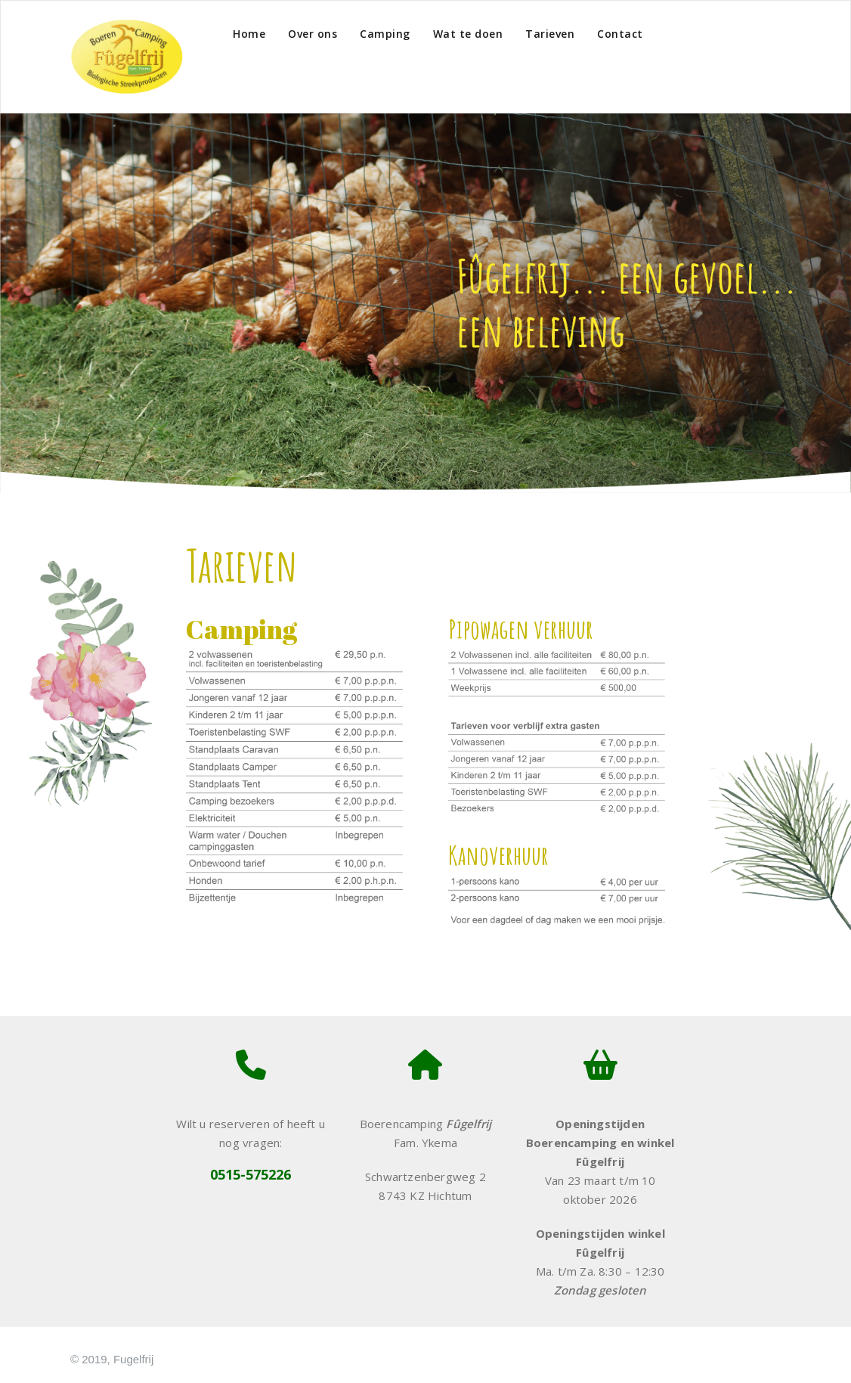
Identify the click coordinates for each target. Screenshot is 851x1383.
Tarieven (549, 33)
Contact (620, 33)
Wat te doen (468, 33)
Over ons (312, 33)
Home (249, 33)
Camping (385, 33)
